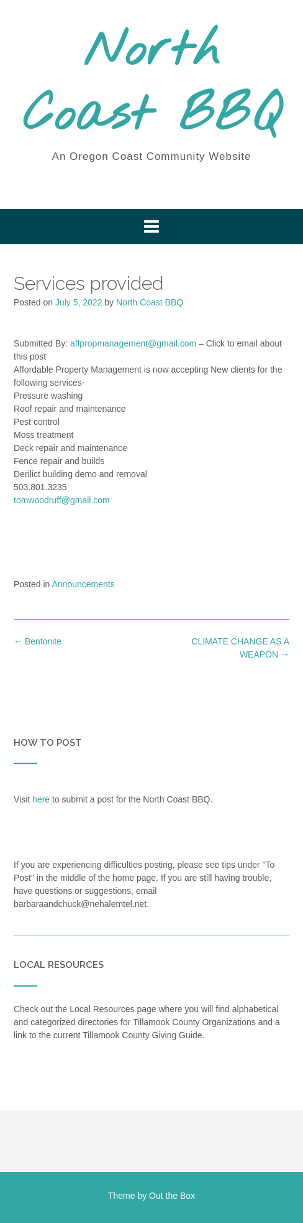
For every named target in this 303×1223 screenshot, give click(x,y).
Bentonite (37, 641)
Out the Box (172, 1196)
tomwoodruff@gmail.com (62, 500)
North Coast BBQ (152, 84)
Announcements (83, 584)
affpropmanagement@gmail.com (133, 343)
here (41, 799)
